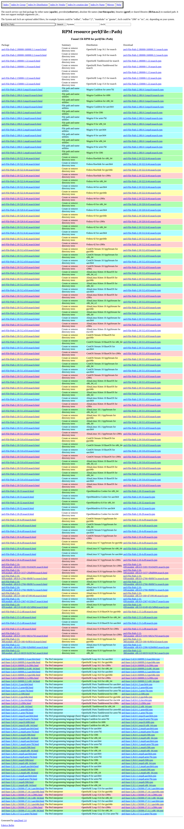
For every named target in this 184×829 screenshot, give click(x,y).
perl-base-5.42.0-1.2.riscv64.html (17, 700)
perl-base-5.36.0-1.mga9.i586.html (18, 760)
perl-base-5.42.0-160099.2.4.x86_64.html (21, 668)
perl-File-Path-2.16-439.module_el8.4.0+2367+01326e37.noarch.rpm (146, 600)
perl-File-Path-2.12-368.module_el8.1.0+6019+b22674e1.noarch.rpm (146, 651)
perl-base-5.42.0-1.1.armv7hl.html (17, 713)
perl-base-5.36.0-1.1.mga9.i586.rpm (138, 747)
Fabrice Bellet (7, 825)
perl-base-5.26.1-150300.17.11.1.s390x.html (22, 807)
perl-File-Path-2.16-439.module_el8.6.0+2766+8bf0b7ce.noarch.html (24, 577)
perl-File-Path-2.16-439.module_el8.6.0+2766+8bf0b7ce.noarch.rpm (145, 577)
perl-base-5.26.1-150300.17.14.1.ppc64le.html (23, 791)
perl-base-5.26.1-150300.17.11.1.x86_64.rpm (142, 810)
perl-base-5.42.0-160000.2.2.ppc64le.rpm (141, 675)
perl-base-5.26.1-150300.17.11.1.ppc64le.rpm (143, 804)
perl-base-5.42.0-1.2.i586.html (16, 694)
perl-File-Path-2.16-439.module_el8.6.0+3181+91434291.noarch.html (25, 565)
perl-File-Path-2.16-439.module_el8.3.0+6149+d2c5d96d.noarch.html (25, 605)
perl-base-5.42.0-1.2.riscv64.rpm (137, 700)
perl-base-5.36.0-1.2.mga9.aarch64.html (20, 728)
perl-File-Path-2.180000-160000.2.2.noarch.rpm (145, 55)
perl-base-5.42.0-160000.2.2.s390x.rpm (140, 678)
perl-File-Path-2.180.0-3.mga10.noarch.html (22, 89)
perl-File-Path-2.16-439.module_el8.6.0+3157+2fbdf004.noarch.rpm (145, 571)
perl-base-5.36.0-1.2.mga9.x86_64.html (20, 738)
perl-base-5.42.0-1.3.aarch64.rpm (137, 684)
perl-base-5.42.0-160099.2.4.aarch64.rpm (141, 659)
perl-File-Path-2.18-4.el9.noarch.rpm (140, 520)
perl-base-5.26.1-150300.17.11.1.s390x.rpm (142, 807)
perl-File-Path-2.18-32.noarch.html (18, 502)
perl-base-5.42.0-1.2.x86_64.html (17, 706)
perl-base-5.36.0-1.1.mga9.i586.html (18, 747)
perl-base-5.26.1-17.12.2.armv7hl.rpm (139, 814)
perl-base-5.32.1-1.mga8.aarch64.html (19, 776)
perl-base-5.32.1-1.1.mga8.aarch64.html (20, 766)
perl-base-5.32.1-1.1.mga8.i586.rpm (138, 769)
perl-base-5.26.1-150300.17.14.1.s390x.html (22, 795)
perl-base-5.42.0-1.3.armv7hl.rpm (137, 690)
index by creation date (78, 4)
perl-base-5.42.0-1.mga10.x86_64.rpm (139, 725)
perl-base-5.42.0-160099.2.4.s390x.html (20, 665)
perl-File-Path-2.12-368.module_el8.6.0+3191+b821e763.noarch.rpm (146, 634)
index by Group (18, 4)
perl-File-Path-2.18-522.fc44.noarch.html (21, 158)
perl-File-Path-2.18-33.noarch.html (18, 491)
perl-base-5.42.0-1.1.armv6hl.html (17, 709)
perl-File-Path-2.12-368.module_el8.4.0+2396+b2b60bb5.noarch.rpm (146, 646)
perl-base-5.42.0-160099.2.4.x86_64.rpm (140, 668)
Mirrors (110, 4)
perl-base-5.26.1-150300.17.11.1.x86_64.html (23, 810)
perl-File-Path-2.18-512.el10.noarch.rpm (142, 250)
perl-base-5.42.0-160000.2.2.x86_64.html (21, 681)
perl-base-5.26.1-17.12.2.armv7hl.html (19, 814)
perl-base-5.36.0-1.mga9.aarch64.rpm (139, 754)
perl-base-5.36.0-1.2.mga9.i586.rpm (138, 735)
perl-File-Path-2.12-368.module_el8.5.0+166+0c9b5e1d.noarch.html (24, 640)
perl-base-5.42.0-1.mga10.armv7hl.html (20, 719)
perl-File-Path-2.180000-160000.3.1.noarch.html (24, 49)
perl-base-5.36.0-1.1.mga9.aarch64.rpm (140, 741)
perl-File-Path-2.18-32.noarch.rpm (139, 502)
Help (119, 4)
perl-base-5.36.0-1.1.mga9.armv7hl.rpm (140, 744)
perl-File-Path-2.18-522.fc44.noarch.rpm (142, 158)
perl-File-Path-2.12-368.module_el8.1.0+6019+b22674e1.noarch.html (25, 651)
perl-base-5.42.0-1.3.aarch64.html (17, 684)
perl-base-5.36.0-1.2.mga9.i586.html (18, 735)
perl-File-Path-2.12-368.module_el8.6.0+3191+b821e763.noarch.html (25, 634)
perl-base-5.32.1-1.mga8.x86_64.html (19, 785)
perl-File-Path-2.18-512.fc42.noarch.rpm (142, 227)
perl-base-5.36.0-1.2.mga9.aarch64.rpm (140, 728)
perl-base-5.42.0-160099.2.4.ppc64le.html (21, 662)
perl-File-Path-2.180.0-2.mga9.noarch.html (21, 112)
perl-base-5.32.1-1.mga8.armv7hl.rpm (139, 779)
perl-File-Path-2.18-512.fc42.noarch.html (21, 227)
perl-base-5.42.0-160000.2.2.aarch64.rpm (141, 672)
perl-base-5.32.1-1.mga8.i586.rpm (137, 782)
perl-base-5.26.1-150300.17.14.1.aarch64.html (23, 788)
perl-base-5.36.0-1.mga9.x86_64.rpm (139, 763)
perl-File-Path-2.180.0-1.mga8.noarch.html (21, 135)
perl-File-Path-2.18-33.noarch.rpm (139, 491)
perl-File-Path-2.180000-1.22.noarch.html (21, 61)
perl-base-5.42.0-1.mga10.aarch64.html (20, 716)
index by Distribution (38, 4)
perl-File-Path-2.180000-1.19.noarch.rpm (142, 66)
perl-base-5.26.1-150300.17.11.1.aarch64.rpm (143, 801)
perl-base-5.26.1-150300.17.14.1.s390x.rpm (142, 795)
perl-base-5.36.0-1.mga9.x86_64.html (19, 763)
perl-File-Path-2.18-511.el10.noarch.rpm (142, 336)
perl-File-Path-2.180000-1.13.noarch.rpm (142, 72)
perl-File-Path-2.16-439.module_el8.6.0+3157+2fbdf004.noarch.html (24, 571)
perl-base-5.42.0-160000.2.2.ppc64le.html (21, 675)
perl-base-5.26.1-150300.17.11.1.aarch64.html (23, 801)
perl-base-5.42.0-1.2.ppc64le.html (17, 697)
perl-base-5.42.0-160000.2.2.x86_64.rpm (140, 681)
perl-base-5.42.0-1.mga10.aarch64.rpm (139, 716)
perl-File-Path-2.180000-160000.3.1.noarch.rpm (145, 49)
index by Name (98, 4)
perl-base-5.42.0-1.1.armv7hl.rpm (137, 713)
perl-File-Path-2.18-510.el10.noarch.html (21, 439)
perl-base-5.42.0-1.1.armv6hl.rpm (137, 709)
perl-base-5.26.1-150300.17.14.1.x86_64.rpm (142, 798)
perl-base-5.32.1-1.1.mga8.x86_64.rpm (140, 772)
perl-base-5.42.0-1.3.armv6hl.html (17, 687)
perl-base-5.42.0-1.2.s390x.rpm (136, 703)
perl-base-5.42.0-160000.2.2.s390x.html (20, 678)
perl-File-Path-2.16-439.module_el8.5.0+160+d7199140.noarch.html (24, 594)
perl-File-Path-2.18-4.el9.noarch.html (19, 520)
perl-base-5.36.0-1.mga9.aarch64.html (19, 754)
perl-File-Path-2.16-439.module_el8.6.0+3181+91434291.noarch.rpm (146, 565)
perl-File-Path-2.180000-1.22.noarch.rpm (142, 61)
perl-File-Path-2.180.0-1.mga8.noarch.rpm (142, 135)
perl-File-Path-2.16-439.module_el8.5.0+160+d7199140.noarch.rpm (145, 594)
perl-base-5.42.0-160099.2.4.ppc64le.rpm (141, 662)
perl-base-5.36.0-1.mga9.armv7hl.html (19, 757)
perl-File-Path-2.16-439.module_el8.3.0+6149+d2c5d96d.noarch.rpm (146, 605)
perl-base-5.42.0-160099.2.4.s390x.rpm (140, 665)
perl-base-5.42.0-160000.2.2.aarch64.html (21, 672)
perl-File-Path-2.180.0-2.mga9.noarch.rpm (142, 112)
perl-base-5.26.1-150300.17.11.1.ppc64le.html (23, 804)
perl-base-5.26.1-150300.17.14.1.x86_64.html (23, 798)
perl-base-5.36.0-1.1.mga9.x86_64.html (20, 750)
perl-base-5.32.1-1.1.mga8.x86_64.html (20, 772)
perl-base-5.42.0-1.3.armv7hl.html (17, 690)
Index (6, 4)
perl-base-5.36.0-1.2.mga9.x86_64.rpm (140, 738)
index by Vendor (57, 4)
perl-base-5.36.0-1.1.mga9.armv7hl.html (20, 744)
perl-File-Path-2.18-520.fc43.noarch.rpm (142, 204)
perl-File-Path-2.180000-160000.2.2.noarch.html (24, 55)
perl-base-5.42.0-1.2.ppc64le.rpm (137, 697)
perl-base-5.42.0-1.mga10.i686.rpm (138, 722)
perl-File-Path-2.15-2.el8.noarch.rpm (140, 611)
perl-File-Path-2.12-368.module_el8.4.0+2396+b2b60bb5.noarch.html (25, 646)
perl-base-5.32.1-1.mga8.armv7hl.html (19, 779)
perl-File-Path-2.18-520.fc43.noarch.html (21, 204)
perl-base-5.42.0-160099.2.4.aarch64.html (21, 659)
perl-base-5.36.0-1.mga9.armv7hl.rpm (139, 757)
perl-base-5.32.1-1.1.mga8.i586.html (18, 769)
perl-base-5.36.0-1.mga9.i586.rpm (137, 760)
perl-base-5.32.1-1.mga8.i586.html (18, 782)
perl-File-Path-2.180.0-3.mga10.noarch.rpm (143, 89)
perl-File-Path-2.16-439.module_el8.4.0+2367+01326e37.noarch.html (25, 600)
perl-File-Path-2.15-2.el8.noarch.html (19, 611)
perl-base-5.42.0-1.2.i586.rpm (135, 694)
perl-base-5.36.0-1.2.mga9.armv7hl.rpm (140, 731)
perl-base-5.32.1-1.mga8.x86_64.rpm (139, 785)
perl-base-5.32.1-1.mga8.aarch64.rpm (139, 776)
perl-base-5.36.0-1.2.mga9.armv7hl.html (20, 731)
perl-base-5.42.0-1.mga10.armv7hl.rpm (140, 719)
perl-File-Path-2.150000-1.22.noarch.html (21, 78)
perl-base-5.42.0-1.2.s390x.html (16, 703)
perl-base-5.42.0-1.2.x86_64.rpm (137, 706)
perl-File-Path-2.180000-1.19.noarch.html (21, 66)
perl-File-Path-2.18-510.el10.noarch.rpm (142, 439)
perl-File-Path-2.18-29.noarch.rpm (139, 514)
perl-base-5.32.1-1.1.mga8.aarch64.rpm (140, 766)
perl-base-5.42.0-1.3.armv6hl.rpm (137, 687)
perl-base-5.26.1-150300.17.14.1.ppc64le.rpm (143, 791)
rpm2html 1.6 (20, 820)
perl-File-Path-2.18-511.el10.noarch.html (20, 336)
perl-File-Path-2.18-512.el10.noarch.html (21, 250)
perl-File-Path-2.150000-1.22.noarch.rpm (142, 78)
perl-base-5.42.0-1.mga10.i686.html (18, 722)
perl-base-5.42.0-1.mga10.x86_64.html (20, 725)
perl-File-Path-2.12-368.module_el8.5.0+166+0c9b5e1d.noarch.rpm (145, 640)
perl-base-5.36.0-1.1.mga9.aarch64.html (20, 741)
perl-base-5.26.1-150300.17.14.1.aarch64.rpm (143, 788)
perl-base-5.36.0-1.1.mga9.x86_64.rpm (140, 750)
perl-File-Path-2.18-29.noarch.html (18, 514)
